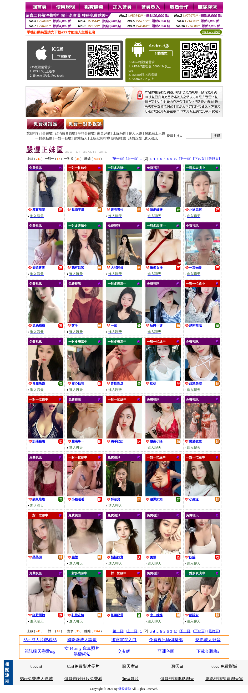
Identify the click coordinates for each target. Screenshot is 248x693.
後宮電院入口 (123, 639)
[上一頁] (132, 159)
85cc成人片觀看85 (40, 639)
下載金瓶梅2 (208, 651)
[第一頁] (118, 159)
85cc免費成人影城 (36, 678)
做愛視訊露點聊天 (177, 678)
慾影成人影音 (208, 639)
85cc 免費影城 (224, 666)
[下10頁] (199, 159)
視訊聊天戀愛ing (40, 651)
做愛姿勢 (125, 689)
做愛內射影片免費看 (83, 678)
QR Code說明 (211, 32)
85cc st (36, 666)
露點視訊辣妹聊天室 (224, 678)
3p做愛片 (130, 678)
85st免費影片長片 (83, 666)
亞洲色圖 (166, 651)
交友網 (124, 651)
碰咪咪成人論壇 (82, 639)
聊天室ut (130, 666)
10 (175, 159)
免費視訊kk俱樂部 (166, 639)
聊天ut (177, 666)
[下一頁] (185, 159)
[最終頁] (213, 159)
